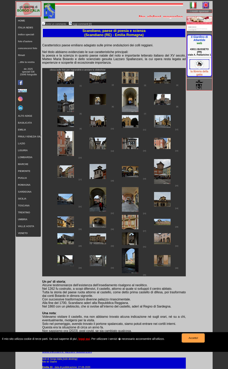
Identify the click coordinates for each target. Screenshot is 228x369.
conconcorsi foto (27, 48)
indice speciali (26, 34)
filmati (21, 55)
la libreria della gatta (199, 73)
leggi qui (84, 338)
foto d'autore (25, 41)
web (199, 43)
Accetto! (193, 337)
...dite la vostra (26, 62)
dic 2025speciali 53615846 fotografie (28, 72)
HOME (21, 20)
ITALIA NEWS (25, 27)
